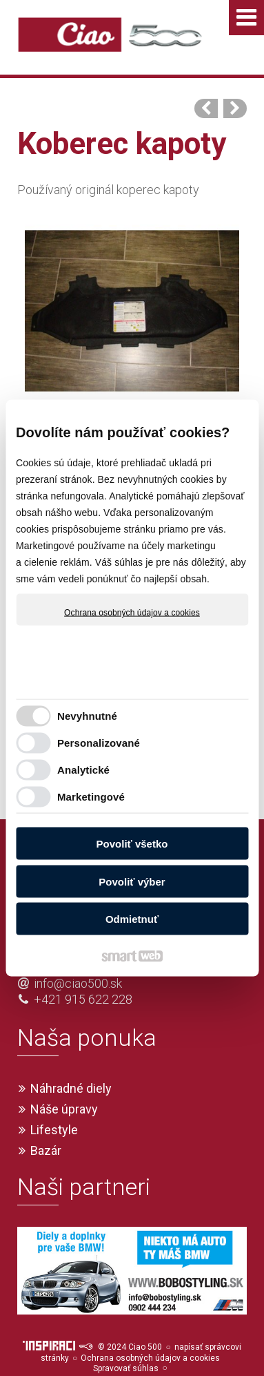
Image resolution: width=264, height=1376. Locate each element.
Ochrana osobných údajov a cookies (132, 613)
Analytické (83, 769)
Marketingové (91, 796)
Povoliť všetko (132, 844)
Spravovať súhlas (126, 1343)
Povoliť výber (132, 881)
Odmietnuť (132, 919)
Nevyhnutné (87, 715)
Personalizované (98, 742)
